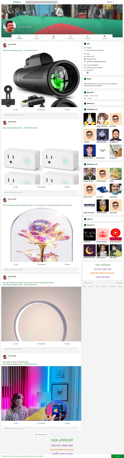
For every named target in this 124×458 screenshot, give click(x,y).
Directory (91, 286)
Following (90, 109)
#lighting (45, 282)
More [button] (121, 286)
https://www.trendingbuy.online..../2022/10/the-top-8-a (20, 284)
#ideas (56, 205)
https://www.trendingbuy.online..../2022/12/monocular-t (20, 50)
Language (119, 282)
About (84, 286)
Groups (89, 225)
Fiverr (94, 59)
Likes (89, 219)
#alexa (12, 282)
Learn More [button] (47, 456)
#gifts (16, 205)
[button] (42, 2)
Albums (89, 103)
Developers (113, 286)
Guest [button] (110, 2)
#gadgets (25, 205)
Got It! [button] (117, 456)
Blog (97, 286)
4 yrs (9, 46)
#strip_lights (24, 362)
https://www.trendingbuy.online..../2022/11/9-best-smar (20, 128)
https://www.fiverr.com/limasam (95, 50)
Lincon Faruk (24, 26)
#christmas (10, 205)
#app (8, 362)
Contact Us (104, 286)
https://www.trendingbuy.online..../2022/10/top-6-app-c (20, 364)
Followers (90, 164)
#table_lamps (23, 282)
